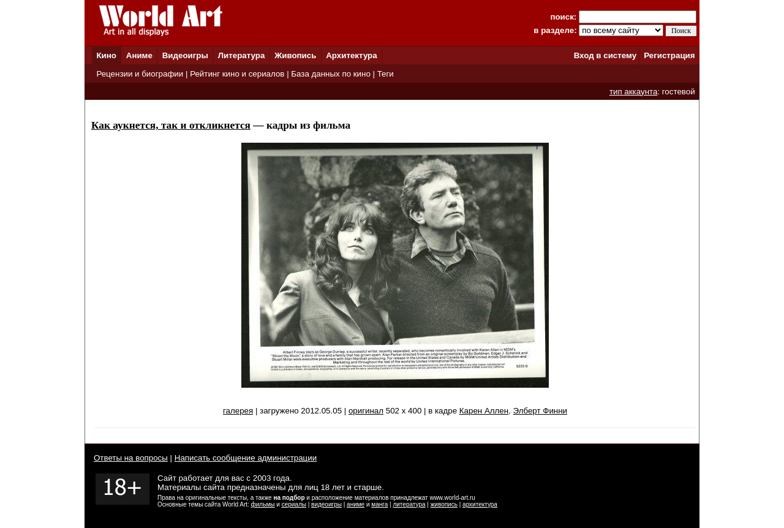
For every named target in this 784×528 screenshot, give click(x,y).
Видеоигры (185, 55)
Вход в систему (605, 55)
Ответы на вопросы (131, 457)
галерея (238, 410)
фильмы (263, 504)
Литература (241, 55)
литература (409, 504)
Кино (106, 55)
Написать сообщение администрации (246, 457)
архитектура (479, 504)
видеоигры (326, 504)
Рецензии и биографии (139, 73)
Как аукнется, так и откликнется (171, 125)
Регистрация (669, 55)
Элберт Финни (540, 410)
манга (379, 504)
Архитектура (351, 55)
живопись (444, 504)
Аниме (139, 55)
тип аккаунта (633, 91)
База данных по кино (330, 73)
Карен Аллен (483, 410)
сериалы (294, 504)
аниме (355, 504)
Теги (385, 73)
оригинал (366, 410)
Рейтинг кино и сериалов (237, 73)
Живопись (295, 55)
